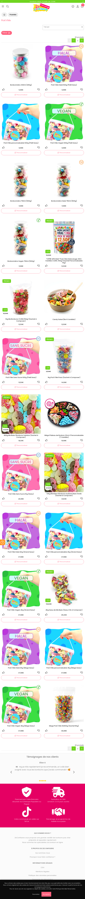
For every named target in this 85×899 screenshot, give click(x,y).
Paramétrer (36, 894)
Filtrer (6, 32)
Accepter (46, 894)
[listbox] (63, 27)
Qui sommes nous (42, 853)
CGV (42, 867)
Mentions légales (42, 871)
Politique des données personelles (42, 875)
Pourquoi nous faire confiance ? (42, 857)
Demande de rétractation (42, 879)
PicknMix (13, 14)
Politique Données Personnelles (65, 889)
